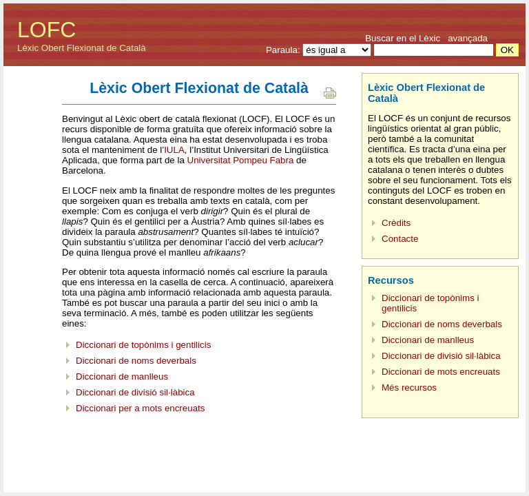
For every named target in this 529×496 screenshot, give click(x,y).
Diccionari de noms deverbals (136, 360)
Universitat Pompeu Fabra (240, 160)
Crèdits (396, 223)
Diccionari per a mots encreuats (140, 408)
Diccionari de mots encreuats (441, 371)
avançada (468, 38)
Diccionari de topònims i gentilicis (143, 345)
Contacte (400, 239)
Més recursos (409, 387)
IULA (174, 150)
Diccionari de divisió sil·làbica (135, 392)
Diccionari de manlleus (122, 376)
